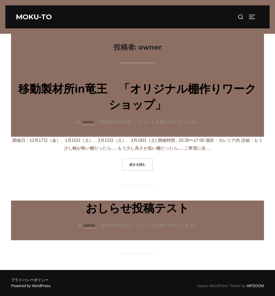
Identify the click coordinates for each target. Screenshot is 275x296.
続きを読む (141, 164)
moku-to (34, 17)
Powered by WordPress (30, 286)
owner (88, 122)
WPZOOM (255, 286)
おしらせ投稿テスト (137, 208)
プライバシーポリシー (30, 280)
